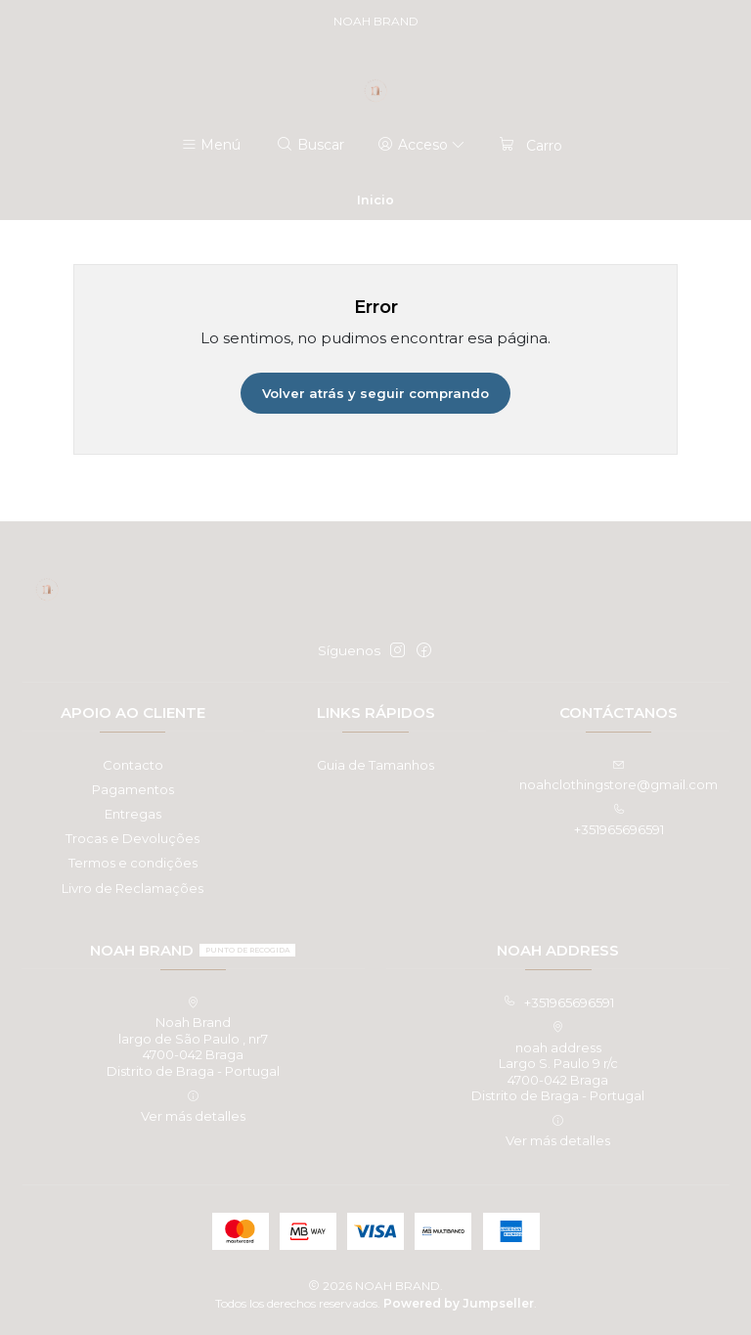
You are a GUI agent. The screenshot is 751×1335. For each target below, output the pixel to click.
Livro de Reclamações (132, 888)
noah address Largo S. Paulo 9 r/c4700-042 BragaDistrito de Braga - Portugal (557, 1062)
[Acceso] (421, 144)
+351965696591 (558, 1002)
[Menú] (211, 144)
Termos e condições (133, 862)
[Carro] (530, 144)
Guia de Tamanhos (375, 765)
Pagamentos (133, 789)
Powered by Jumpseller (458, 1303)
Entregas (133, 814)
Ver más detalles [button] (193, 1107)
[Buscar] (311, 144)
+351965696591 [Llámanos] (619, 820)
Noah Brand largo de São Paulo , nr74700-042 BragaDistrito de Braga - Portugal (193, 1038)
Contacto (133, 765)
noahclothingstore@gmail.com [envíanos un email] (618, 776)
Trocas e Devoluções (132, 838)
